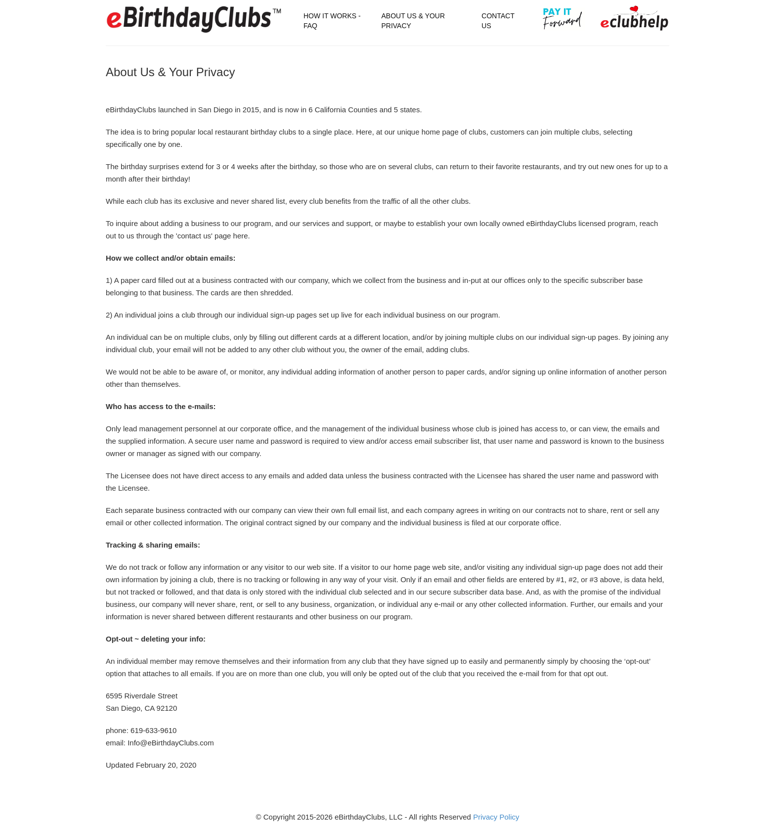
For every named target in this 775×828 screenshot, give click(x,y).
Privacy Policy (496, 817)
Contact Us (497, 21)
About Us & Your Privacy (413, 21)
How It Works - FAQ (332, 21)
